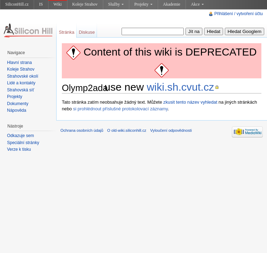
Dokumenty (17, 103)
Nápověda (16, 110)
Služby (116, 4)
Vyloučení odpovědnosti (171, 130)
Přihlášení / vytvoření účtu (238, 13)
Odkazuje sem (20, 135)
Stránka (66, 32)
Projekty (143, 4)
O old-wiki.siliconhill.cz (126, 130)
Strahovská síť (20, 89)
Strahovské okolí (22, 76)
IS (41, 4)
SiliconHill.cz (16, 4)
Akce (197, 4)
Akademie (171, 4)
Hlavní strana (19, 62)
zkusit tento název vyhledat (190, 102)
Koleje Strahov (85, 4)
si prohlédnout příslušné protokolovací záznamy (120, 108)
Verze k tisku (19, 149)
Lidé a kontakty (21, 82)
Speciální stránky (23, 142)
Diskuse (87, 32)
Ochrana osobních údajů (81, 130)
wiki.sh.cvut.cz (180, 87)
